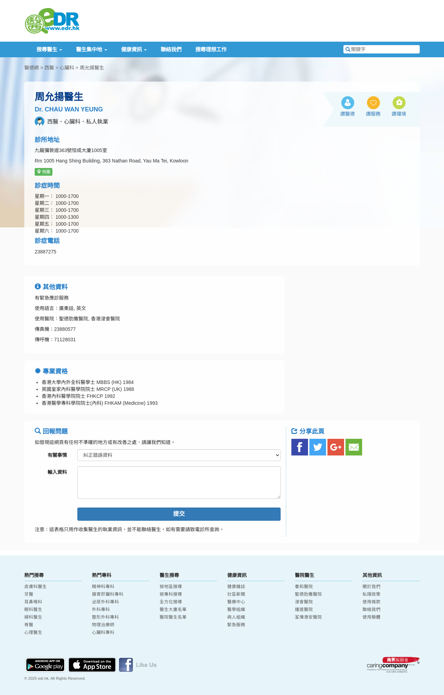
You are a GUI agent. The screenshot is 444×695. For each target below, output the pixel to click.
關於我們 (371, 586)
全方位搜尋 (171, 602)
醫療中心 (236, 602)
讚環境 (399, 114)
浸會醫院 (304, 602)
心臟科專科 (103, 632)
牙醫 (28, 594)
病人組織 (236, 617)
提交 (179, 514)
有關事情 (57, 455)
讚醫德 (347, 114)
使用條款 (371, 602)
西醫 (49, 67)
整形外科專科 (105, 617)
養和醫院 (304, 586)
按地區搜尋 (171, 586)
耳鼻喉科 (33, 602)
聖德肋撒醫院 (308, 594)
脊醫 (28, 624)
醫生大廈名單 (173, 609)
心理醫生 (33, 632)
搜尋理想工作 (211, 49)
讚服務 (373, 114)
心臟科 (67, 67)
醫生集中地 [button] (91, 49)
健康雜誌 (236, 586)
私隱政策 (371, 594)
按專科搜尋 (171, 594)
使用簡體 (371, 617)
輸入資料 (57, 472)
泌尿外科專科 (105, 602)
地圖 (43, 171)
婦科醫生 (33, 617)
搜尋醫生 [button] (49, 49)
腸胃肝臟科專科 (107, 594)
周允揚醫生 (92, 67)
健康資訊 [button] (134, 49)
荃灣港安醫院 (308, 617)
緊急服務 (236, 624)
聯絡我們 (171, 49)
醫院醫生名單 (173, 617)
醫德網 (31, 67)
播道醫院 (304, 609)
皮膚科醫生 (35, 586)
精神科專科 (103, 586)
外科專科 (101, 609)
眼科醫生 (33, 609)
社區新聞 (236, 594)
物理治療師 (103, 624)
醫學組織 (236, 609)
